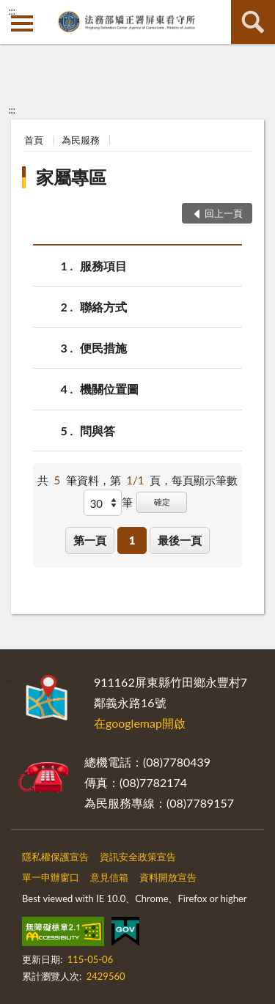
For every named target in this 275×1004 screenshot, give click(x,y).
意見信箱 (109, 877)
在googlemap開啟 (140, 723)
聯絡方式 (103, 306)
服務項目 (103, 265)
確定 (162, 501)
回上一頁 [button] (224, 213)
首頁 (33, 140)
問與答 (97, 430)
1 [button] (132, 540)
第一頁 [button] (89, 540)
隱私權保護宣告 (55, 857)
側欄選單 (22, 23)
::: (11, 11)
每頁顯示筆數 (205, 480)
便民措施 (103, 347)
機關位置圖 (109, 388)
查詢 (253, 22)
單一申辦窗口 (50, 877)
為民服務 (81, 140)
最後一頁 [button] (180, 540)
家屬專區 (71, 177)
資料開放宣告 (168, 877)
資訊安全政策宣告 (138, 857)
